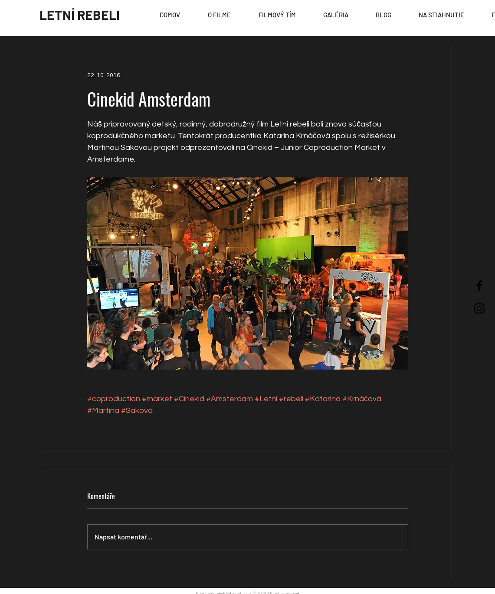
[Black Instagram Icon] (479, 308)
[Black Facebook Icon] (479, 285)
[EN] (478, 267)
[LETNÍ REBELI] (79, 15)
